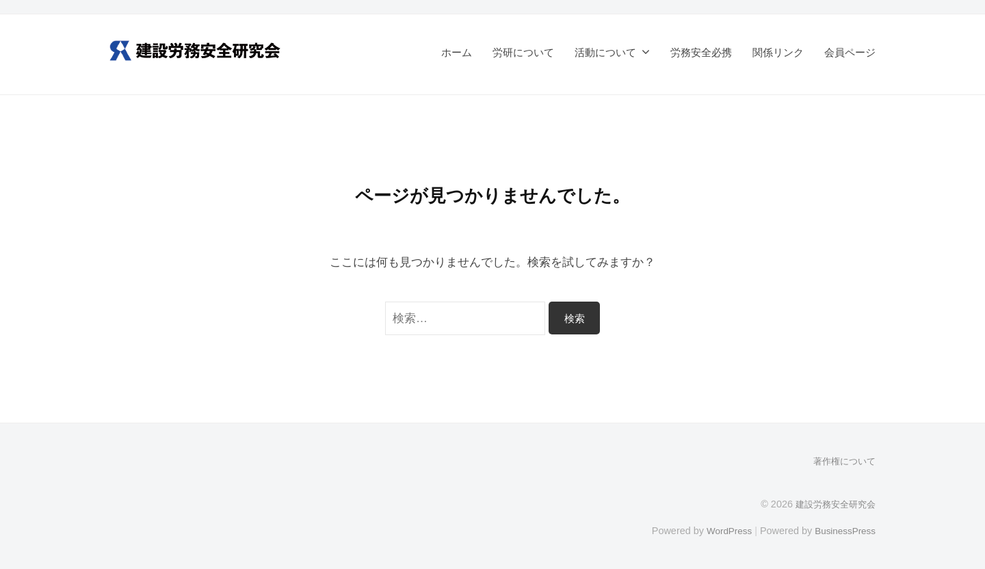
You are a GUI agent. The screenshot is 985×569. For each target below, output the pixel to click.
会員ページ (850, 52)
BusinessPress (843, 530)
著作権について (842, 460)
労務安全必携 (701, 52)
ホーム (456, 52)
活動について (605, 52)
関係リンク (778, 52)
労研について (523, 52)
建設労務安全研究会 (832, 503)
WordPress (722, 530)
